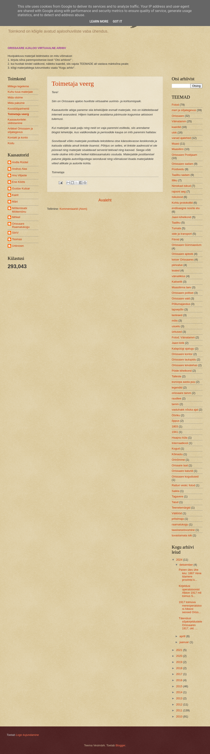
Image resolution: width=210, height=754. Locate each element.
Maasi (175, 143)
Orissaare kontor (182, 354)
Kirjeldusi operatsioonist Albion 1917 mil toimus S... (190, 591)
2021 (179, 650)
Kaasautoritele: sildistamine (17, 121)
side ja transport (182, 233)
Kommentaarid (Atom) (73, 208)
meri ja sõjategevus (184, 110)
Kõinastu (177, 454)
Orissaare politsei (182, 292)
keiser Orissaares (183, 259)
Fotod (175, 104)
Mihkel (16, 217)
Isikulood (177, 197)
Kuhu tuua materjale (20, 91)
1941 (175, 432)
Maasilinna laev (181, 287)
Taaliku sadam (181, 175)
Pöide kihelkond (182, 370)
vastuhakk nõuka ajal (185, 409)
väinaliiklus (178, 276)
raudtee (176, 398)
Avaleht (105, 200)
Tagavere (177, 496)
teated (176, 270)
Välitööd (177, 513)
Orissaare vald (181, 298)
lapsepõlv (178, 309)
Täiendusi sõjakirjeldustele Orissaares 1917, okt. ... (190, 623)
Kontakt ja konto (18, 137)
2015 (179, 686)
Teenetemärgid (181, 507)
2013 (179, 698)
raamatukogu (180, 524)
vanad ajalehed (181, 138)
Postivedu (178, 169)
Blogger (120, 745)
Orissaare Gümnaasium (186, 245)
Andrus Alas (19, 168)
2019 (179, 662)
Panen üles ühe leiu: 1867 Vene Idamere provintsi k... (190, 574)
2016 (179, 680)
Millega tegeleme (18, 86)
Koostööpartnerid (18, 108)
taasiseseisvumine (183, 530)
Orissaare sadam (182, 163)
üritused (177, 331)
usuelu (176, 326)
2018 (179, 668)
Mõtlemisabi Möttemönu (19, 209)
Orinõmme (178, 459)
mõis (175, 320)
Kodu (11, 143)
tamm (175, 404)
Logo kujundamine (27, 735)
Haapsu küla (179, 437)
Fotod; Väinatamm (183, 337)
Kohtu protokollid (182, 202)
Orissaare (178, 115)
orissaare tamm (181, 393)
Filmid (175, 239)
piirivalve (177, 265)
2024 (179, 559)
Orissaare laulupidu (184, 359)
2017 (179, 674)
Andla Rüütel (20, 162)
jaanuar (184, 642)
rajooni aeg (179, 191)
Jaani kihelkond (181, 217)
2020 (179, 656)
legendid (177, 387)
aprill (182, 636)
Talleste (176, 376)
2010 (179, 716)
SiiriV (15, 232)
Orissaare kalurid (182, 470)
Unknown (18, 245)
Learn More (98, 21)
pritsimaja (178, 518)
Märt (15, 201)
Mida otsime (15, 97)
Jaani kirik (178, 343)
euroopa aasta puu (183, 381)
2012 (179, 704)
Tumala (176, 228)
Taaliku (176, 222)
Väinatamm (179, 121)
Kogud (176, 448)
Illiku (174, 180)
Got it (117, 21)
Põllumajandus (181, 304)
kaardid (176, 127)
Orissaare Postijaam (184, 154)
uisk (174, 132)
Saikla (175, 491)
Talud (175, 502)
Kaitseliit (177, 281)
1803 (175, 426)
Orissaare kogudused (185, 476)
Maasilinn (178, 149)
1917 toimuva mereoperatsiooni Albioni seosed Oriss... (190, 607)
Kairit (15, 195)
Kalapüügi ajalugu (183, 348)
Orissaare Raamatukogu (21, 225)
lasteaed (177, 315)
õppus (175, 420)
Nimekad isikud (181, 185)
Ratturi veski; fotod (183, 485)
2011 (179, 710)
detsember (186, 564)
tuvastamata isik (182, 535)
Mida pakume (16, 103)
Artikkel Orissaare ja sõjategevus (20, 130)
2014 (179, 692)
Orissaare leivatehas (184, 365)
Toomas (17, 239)
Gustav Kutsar (21, 188)
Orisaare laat (180, 465)
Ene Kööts (18, 182)
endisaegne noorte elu (186, 208)
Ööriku (176, 415)
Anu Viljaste (19, 175)
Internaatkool (180, 443)
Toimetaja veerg (73, 83)
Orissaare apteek (182, 253)
